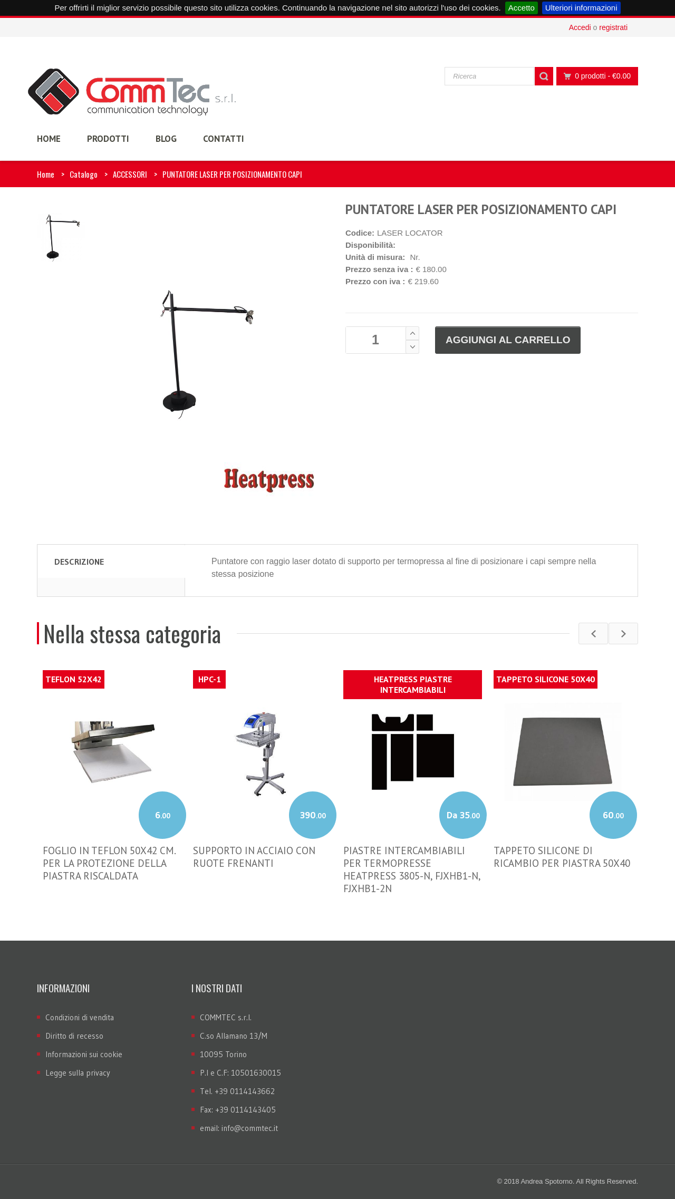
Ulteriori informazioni (581, 7)
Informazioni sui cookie (83, 1054)
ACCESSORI (130, 174)
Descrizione (79, 561)
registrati (613, 27)
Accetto (521, 7)
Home (45, 174)
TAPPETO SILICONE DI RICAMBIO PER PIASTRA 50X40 (562, 856)
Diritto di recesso (74, 1036)
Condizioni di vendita (79, 1017)
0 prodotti (594, 76)
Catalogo (84, 174)
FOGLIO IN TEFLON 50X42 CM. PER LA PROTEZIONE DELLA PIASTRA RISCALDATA (109, 863)
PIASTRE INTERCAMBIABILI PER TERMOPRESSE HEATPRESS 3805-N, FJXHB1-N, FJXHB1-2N (411, 869)
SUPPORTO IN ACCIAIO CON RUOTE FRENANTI (254, 856)
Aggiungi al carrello (508, 339)
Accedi (580, 27)
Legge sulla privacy (77, 1073)
